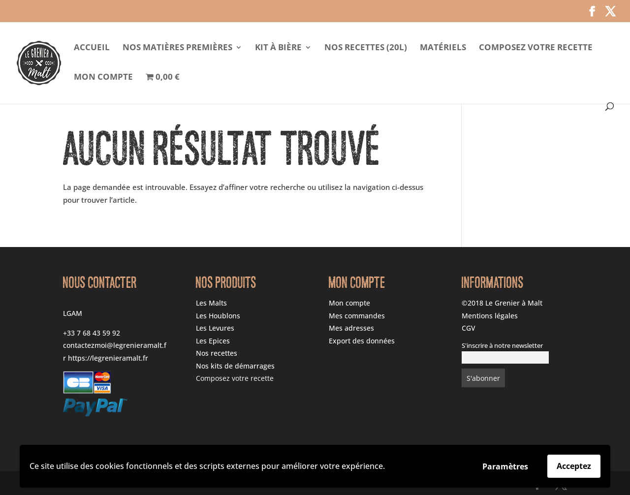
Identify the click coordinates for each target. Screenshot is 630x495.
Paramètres (505, 466)
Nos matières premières (177, 48)
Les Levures (215, 328)
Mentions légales (490, 315)
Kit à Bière (278, 48)
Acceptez (574, 466)
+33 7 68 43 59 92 (91, 333)
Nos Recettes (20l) (365, 48)
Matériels (443, 48)
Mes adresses (351, 328)
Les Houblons (218, 315)
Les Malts (211, 303)
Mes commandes (357, 315)
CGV (468, 328)
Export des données (362, 340)
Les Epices (213, 340)
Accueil (92, 48)
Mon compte (103, 77)
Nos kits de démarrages (235, 366)
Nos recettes (216, 353)
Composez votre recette (536, 48)
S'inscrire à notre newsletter (502, 345)
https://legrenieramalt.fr (108, 358)
